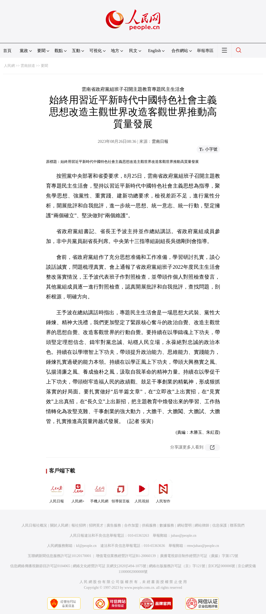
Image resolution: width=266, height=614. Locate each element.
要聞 (44, 66)
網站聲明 (184, 525)
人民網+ (78, 491)
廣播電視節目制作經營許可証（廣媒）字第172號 (199, 556)
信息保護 (219, 525)
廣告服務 (114, 525)
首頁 (7, 50)
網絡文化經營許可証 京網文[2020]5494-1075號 (110, 566)
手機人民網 (99, 491)
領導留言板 (120, 491)
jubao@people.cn (183, 536)
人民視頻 (142, 491)
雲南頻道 (28, 66)
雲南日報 (160, 141)
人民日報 (57, 491)
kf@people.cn (86, 546)
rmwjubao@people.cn (203, 546)
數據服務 (166, 525)
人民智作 (163, 491)
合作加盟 (131, 525)
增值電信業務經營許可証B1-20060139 (126, 556)
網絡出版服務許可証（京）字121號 (177, 566)
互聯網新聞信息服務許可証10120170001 (59, 556)
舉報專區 (205, 50)
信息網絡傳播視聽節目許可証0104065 (40, 566)
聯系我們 (237, 525)
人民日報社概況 (34, 525)
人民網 (9, 66)
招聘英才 (96, 525)
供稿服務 (149, 525)
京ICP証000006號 (221, 566)
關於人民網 (59, 525)
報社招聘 (78, 525)
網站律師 (202, 525)
